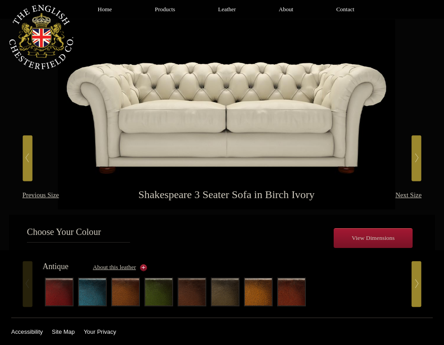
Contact (345, 9)
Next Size (409, 195)
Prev (27, 284)
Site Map (63, 331)
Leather (227, 9)
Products (165, 9)
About (286, 9)
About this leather (114, 267)
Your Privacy (100, 331)
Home (105, 9)
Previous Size (40, 195)
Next (416, 284)
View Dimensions (373, 237)
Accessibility (27, 331)
